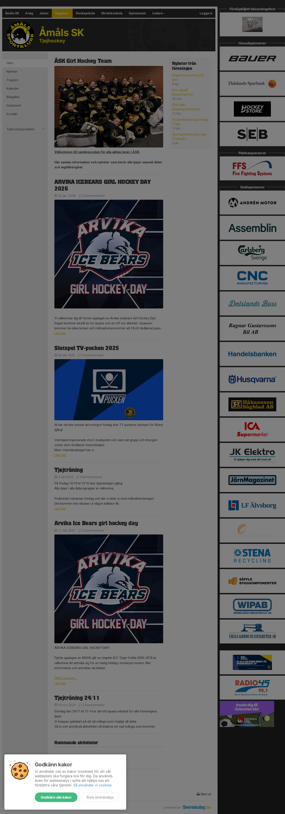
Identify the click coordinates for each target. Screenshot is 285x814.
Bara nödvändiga (100, 797)
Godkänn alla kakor (56, 797)
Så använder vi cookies (92, 785)
